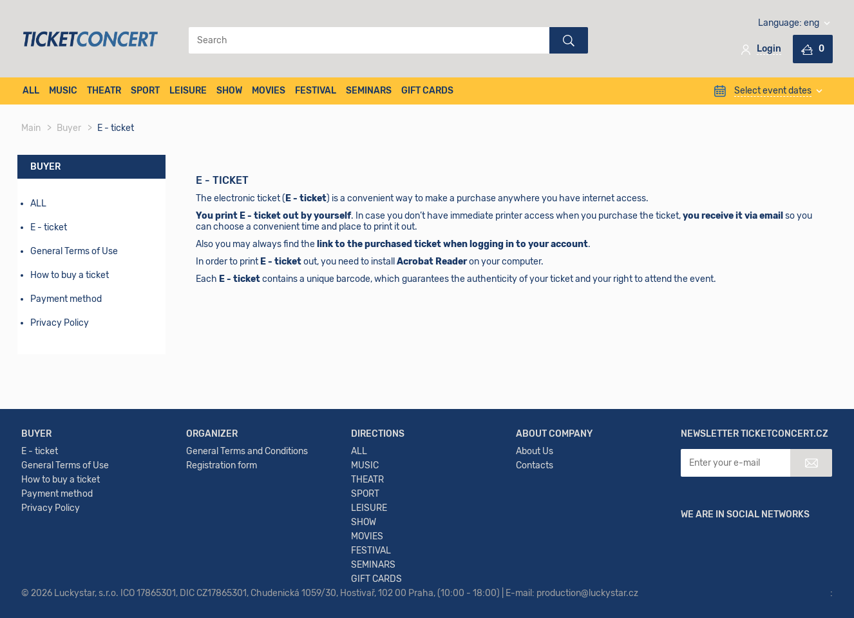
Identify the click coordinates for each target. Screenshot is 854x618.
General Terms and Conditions (247, 451)
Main (31, 128)
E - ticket (39, 451)
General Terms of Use (74, 251)
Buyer (69, 128)
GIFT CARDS (427, 90)
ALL (31, 90)
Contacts (534, 465)
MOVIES (268, 90)
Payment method (66, 299)
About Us (534, 451)
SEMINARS (369, 90)
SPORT (145, 90)
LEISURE (188, 90)
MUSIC (63, 90)
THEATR (104, 90)
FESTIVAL (315, 90)
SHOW (229, 90)
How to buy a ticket (69, 275)
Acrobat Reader (432, 261)
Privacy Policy (59, 322)
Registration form (221, 465)
